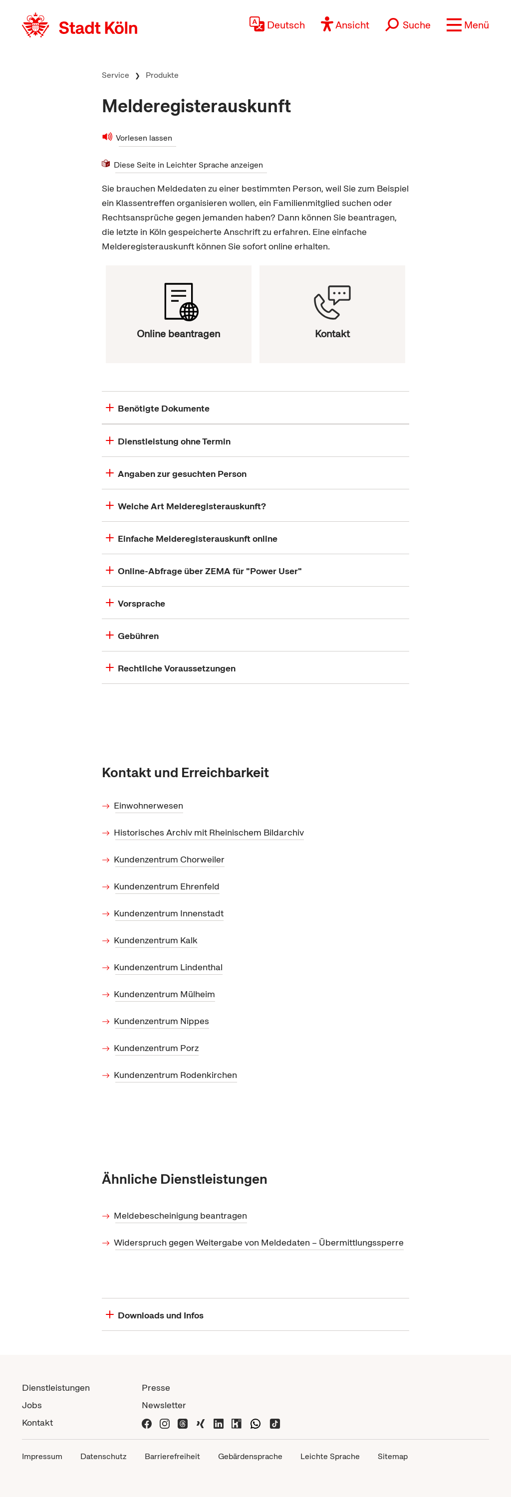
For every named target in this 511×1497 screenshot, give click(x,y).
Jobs (32, 1405)
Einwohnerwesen (149, 805)
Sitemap (393, 1456)
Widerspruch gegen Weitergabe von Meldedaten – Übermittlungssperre (259, 1242)
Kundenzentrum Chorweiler (170, 859)
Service (115, 75)
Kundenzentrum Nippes (162, 1021)
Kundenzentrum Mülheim (165, 994)
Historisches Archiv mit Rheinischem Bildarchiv (209, 832)
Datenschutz (103, 1456)
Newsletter (164, 1405)
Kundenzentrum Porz (157, 1048)
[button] (468, 24)
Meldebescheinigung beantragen (181, 1215)
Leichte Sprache (330, 1456)
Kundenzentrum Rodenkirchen (176, 1074)
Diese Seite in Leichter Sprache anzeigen (189, 164)
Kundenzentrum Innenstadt (169, 913)
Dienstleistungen (56, 1387)
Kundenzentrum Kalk (156, 940)
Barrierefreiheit (172, 1456)
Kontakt (37, 1422)
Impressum (42, 1456)
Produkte (162, 75)
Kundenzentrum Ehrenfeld (167, 886)
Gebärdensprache (250, 1456)
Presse (156, 1387)
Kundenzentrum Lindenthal (169, 967)
